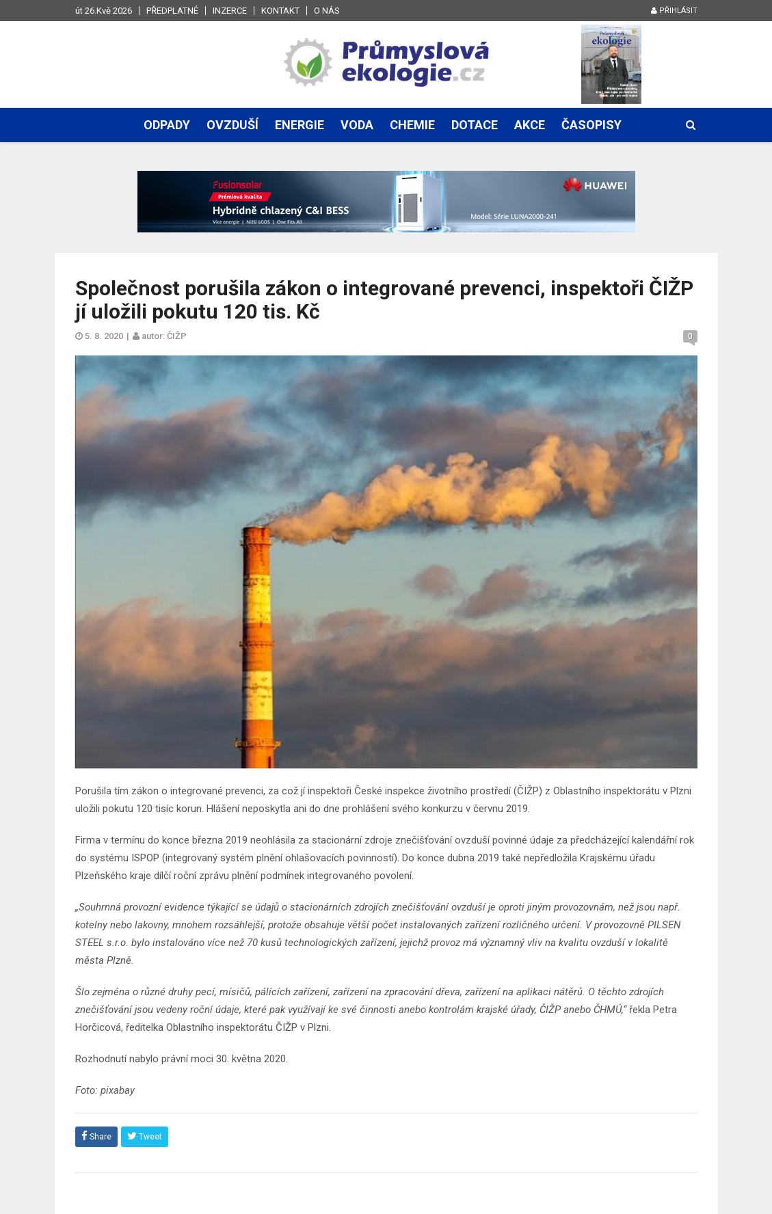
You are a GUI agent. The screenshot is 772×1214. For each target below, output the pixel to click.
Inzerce (230, 10)
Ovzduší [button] (232, 125)
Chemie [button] (412, 125)
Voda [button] (357, 125)
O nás (327, 10)
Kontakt (280, 10)
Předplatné (172, 10)
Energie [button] (299, 125)
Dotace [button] (474, 125)
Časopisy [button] (591, 125)
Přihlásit (674, 10)
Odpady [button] (167, 125)
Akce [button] (529, 125)
